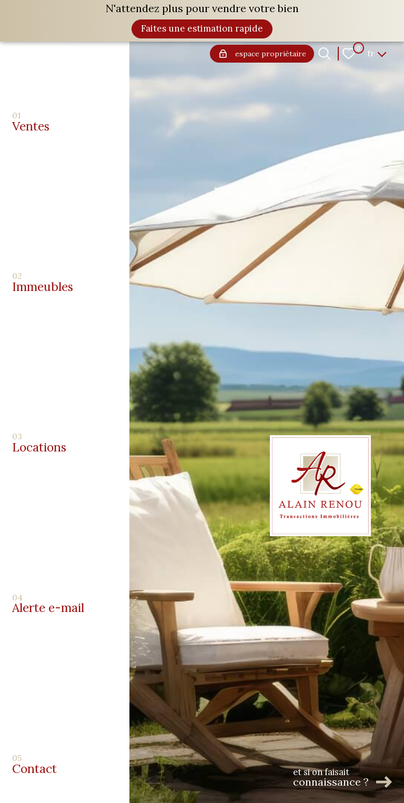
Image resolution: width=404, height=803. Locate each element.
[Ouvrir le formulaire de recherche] (324, 53)
